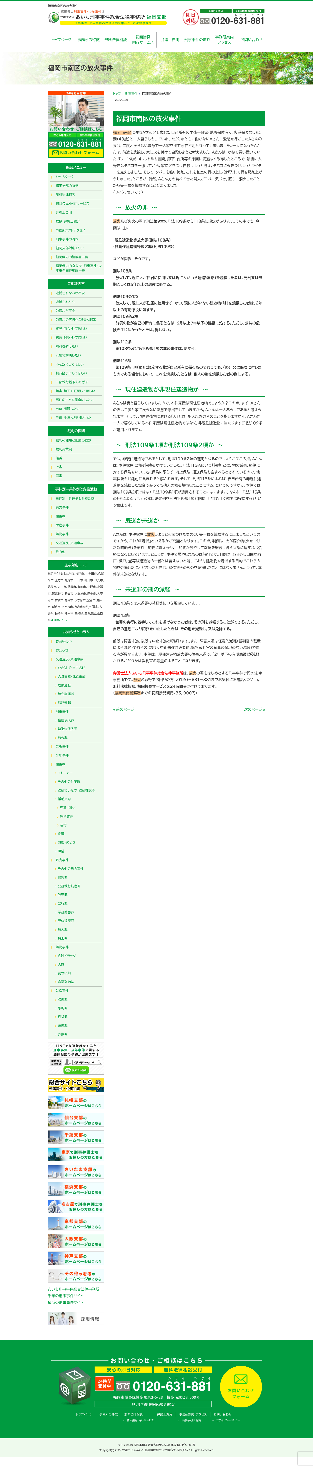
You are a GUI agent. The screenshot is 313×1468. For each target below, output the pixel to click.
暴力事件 (62, 507)
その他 (60, 552)
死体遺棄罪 (66, 921)
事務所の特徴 (88, 40)
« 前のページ (123, 710)
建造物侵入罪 (67, 729)
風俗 (61, 851)
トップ (117, 93)
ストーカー (65, 773)
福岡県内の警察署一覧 (72, 257)
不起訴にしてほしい (70, 364)
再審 (59, 476)
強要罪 (63, 895)
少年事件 (62, 755)
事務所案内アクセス (224, 40)
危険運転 (64, 685)
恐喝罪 (63, 1008)
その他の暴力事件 (71, 869)
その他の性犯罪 (69, 782)
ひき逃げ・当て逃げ (71, 668)
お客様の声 (64, 641)
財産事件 (62, 525)
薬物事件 (62, 534)
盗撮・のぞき (67, 842)
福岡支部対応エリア (70, 248)
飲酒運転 (64, 702)
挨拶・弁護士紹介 (68, 221)
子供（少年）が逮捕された (73, 418)
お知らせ (62, 650)
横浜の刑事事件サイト (65, 1303)
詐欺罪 (63, 1034)
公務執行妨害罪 (69, 886)
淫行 (63, 825)
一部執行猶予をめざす (72, 382)
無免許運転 (66, 694)
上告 (59, 467)
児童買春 (66, 816)
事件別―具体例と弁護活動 (75, 498)
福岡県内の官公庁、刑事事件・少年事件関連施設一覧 (79, 268)
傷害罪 (63, 877)
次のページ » (254, 710)
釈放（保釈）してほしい (71, 337)
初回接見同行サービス (143, 40)
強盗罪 (63, 999)
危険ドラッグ (67, 956)
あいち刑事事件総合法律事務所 (73, 1289)
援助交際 (64, 799)
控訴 (59, 458)
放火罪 (63, 737)
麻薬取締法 (66, 982)
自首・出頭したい (68, 409)
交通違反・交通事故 (69, 543)
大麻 (61, 964)
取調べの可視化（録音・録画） (76, 320)
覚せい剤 (64, 973)
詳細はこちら (59, 620)
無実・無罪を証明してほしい (75, 391)
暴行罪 (63, 903)
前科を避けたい (67, 346)
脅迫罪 (63, 938)
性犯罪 (60, 516)
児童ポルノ (68, 808)
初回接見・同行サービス (72, 203)
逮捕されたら (65, 302)
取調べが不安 (65, 311)
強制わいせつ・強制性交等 (76, 790)
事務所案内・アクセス (70, 230)
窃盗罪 (63, 1025)
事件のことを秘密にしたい (74, 400)
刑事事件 (131, 93)
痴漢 (61, 834)
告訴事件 (62, 746)
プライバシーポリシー (228, 1420)
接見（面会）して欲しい (71, 329)
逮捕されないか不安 (70, 293)
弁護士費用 (170, 40)
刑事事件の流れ (197, 40)
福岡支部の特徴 (67, 186)
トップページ (61, 40)
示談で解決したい (68, 355)
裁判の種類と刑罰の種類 (73, 440)
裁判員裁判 (64, 449)
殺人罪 (63, 929)
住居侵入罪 (66, 720)
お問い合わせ (252, 40)
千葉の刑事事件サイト (65, 1296)
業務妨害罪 (66, 912)
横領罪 (63, 1017)
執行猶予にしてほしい (71, 373)
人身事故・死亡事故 (72, 676)
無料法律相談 (116, 40)
